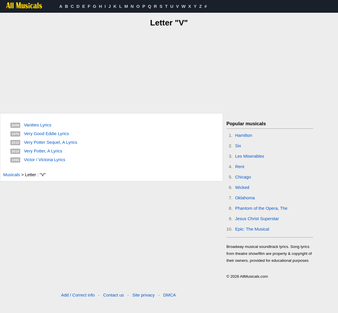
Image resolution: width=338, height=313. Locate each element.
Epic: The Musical (252, 229)
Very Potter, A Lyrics (43, 150)
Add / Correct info (78, 294)
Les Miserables (249, 156)
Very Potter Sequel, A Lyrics (50, 142)
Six (238, 145)
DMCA (169, 294)
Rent (239, 166)
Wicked (242, 187)
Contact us (113, 294)
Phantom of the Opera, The (261, 208)
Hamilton (243, 135)
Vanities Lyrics (37, 124)
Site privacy (143, 294)
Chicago (243, 176)
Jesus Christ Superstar (257, 218)
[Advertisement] (169, 69)
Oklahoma (245, 197)
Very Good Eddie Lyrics (46, 133)
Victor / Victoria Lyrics (44, 159)
